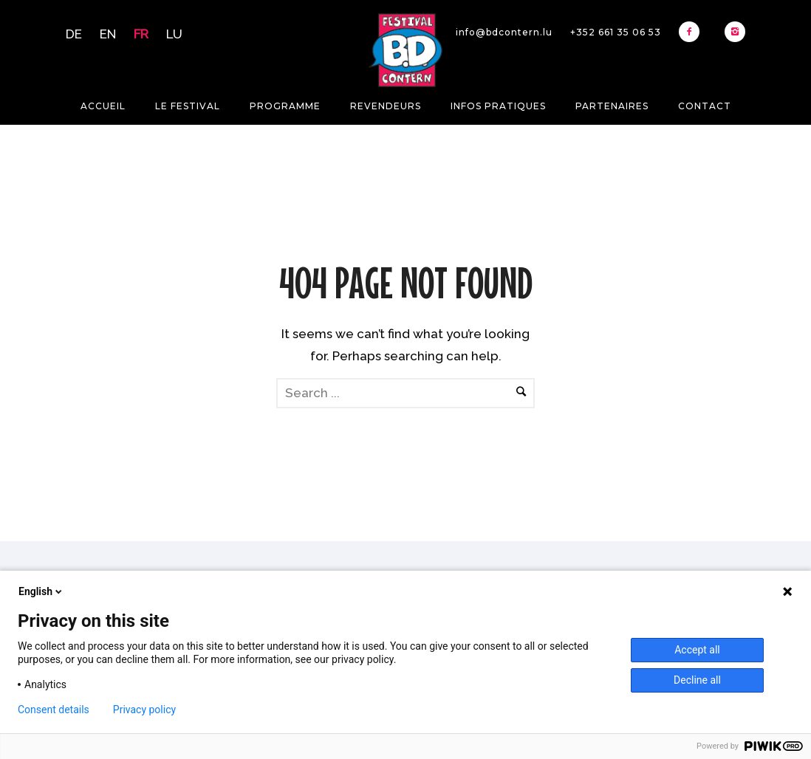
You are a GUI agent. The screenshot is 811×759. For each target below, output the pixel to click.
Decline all (697, 680)
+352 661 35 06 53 (615, 32)
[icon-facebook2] (692, 31)
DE (74, 34)
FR (141, 34)
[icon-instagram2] (735, 31)
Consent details (53, 709)
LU (174, 34)
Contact (704, 105)
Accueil (103, 105)
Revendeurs (385, 105)
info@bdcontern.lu (504, 32)
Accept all (697, 650)
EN (108, 34)
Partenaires (612, 105)
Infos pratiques (498, 105)
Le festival (187, 105)
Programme (285, 105)
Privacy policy (144, 709)
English (41, 591)
